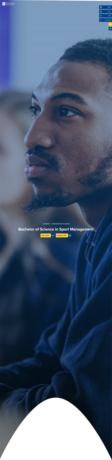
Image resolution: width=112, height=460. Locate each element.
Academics (46, 224)
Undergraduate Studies (61, 224)
